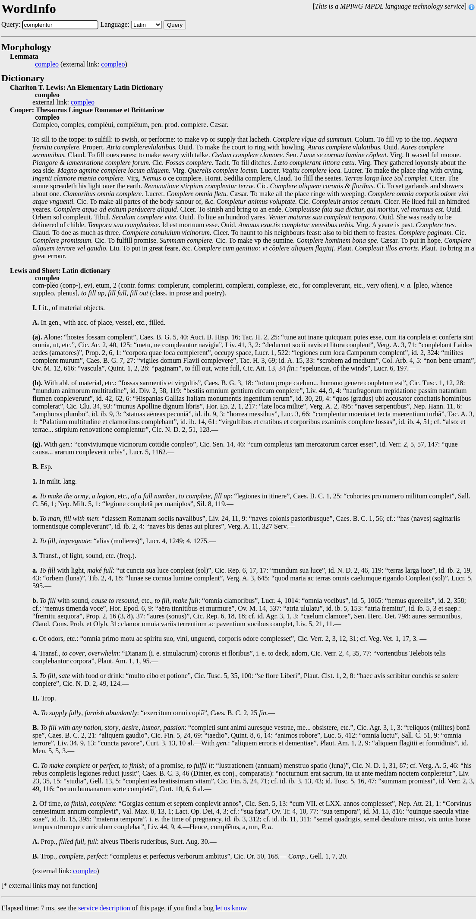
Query (175, 25)
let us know (231, 908)
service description (104, 908)
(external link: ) (81, 64)
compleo (47, 64)
